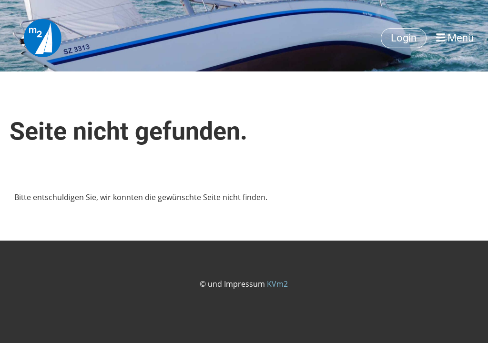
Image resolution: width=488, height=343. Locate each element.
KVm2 (277, 284)
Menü (455, 38)
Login (404, 38)
